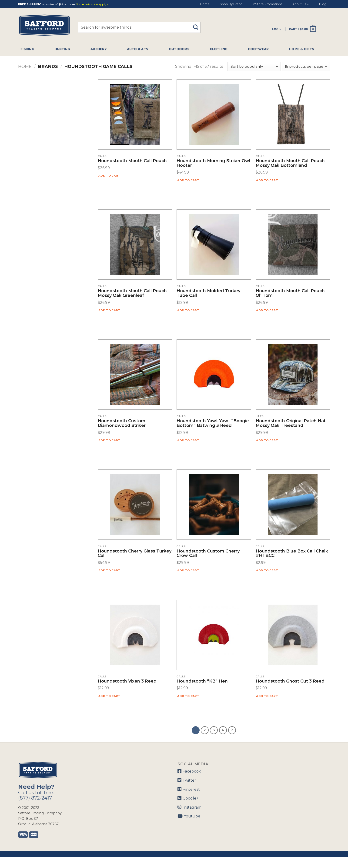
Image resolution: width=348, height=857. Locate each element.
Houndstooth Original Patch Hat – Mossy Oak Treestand (292, 423)
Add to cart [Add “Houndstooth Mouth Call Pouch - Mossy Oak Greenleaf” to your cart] (109, 310)
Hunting (62, 49)
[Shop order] (254, 66)
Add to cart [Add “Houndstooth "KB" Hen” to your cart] (188, 696)
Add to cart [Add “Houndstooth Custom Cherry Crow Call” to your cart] (188, 570)
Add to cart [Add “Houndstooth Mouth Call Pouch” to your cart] (109, 175)
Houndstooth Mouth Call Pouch (132, 161)
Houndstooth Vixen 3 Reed (127, 681)
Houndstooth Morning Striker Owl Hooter (213, 163)
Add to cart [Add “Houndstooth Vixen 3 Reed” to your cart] (109, 696)
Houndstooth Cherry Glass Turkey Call (134, 553)
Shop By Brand (231, 4)
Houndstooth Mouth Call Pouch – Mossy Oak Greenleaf (134, 293)
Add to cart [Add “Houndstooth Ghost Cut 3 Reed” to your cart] (267, 696)
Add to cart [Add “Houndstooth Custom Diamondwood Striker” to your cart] (109, 440)
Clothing (219, 49)
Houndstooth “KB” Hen (202, 681)
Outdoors (179, 49)
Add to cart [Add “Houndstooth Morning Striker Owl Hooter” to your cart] (188, 180)
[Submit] (197, 25)
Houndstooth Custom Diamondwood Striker (122, 423)
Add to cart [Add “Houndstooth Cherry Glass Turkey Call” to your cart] (109, 570)
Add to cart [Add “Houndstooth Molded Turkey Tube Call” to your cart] (188, 310)
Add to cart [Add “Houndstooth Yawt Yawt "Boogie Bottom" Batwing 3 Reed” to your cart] (188, 440)
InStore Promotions (267, 4)
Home (205, 4)
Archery (98, 49)
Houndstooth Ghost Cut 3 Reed (290, 681)
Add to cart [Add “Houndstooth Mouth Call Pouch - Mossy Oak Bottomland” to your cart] (267, 180)
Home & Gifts (301, 49)
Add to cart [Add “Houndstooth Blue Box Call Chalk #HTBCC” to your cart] (267, 570)
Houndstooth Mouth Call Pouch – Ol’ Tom (292, 293)
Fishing (27, 49)
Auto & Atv (138, 49)
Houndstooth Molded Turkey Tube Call (208, 293)
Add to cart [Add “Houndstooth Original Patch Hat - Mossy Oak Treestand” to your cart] (267, 440)
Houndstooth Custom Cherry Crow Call (208, 553)
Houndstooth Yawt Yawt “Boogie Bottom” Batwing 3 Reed (213, 423)
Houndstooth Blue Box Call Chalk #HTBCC (292, 553)
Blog (322, 4)
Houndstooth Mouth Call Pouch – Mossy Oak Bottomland (292, 163)
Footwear (258, 49)
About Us (300, 4)
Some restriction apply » (92, 4)
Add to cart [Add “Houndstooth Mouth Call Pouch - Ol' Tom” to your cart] (267, 310)
